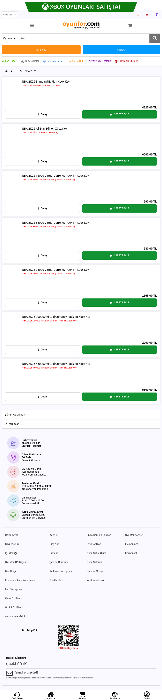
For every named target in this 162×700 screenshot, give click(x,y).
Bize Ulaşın (11, 571)
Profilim (54, 553)
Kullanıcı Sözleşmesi (61, 571)
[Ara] (154, 38)
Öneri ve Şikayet (95, 571)
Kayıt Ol (54, 535)
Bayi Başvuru (12, 544)
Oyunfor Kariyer (133, 535)
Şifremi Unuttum (59, 562)
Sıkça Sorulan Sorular (99, 535)
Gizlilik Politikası (14, 607)
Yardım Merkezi (95, 580)
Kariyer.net (131, 553)
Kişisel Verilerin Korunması (20, 580)
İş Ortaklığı (11, 553)
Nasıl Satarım (94, 562)
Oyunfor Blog (94, 544)
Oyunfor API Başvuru (16, 562)
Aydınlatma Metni (15, 616)
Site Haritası (56, 580)
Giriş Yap (54, 544)
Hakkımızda (12, 535)
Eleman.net (131, 544)
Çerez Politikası (13, 598)
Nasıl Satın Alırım (96, 553)
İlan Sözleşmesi (13, 589)
